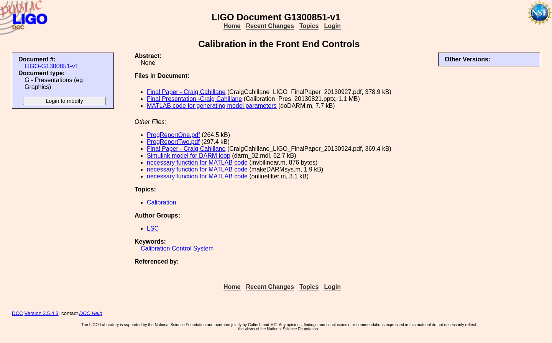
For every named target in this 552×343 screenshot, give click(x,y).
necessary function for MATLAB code (197, 162)
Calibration (161, 202)
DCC (17, 313)
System (203, 248)
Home (231, 26)
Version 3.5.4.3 (42, 313)
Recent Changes (270, 26)
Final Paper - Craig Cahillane (186, 92)
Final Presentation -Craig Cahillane (194, 99)
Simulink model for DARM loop (188, 155)
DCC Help (90, 313)
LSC (153, 228)
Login (332, 26)
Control (182, 248)
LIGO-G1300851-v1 (52, 66)
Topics (309, 26)
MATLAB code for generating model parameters (212, 105)
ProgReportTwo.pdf (173, 142)
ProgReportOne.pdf (173, 135)
